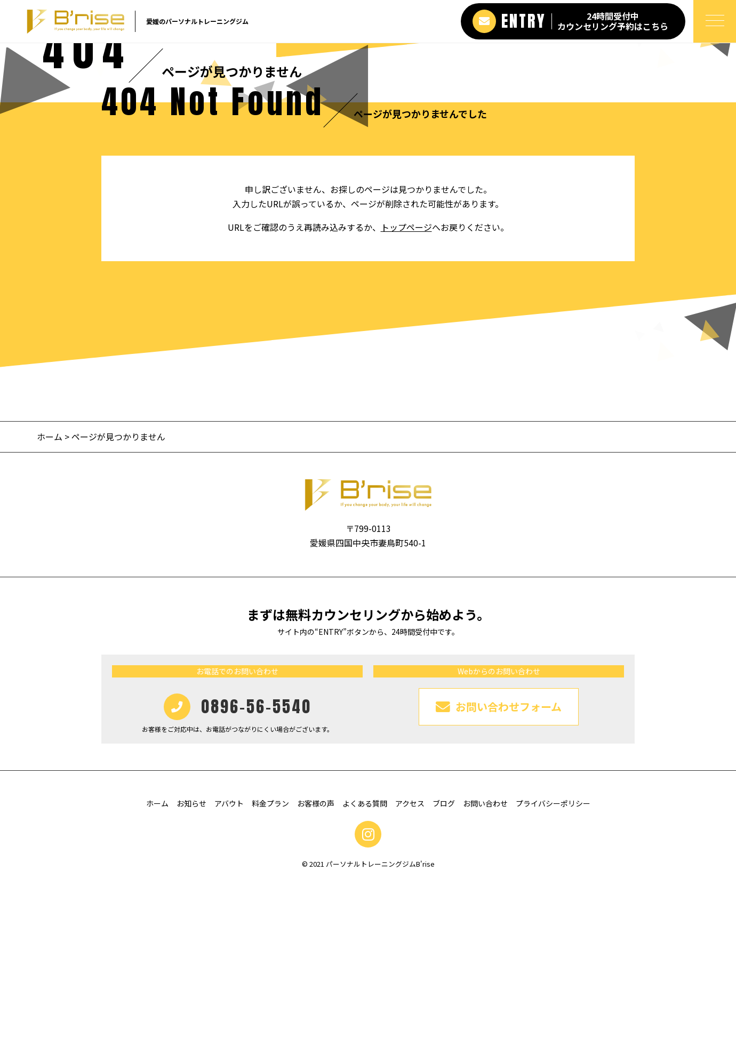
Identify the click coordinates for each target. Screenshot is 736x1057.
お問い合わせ (485, 977)
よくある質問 (364, 977)
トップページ (406, 400)
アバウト (229, 977)
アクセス (410, 977)
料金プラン (270, 977)
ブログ (444, 977)
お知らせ (191, 977)
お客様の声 (315, 977)
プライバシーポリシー (553, 977)
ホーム (49, 610)
